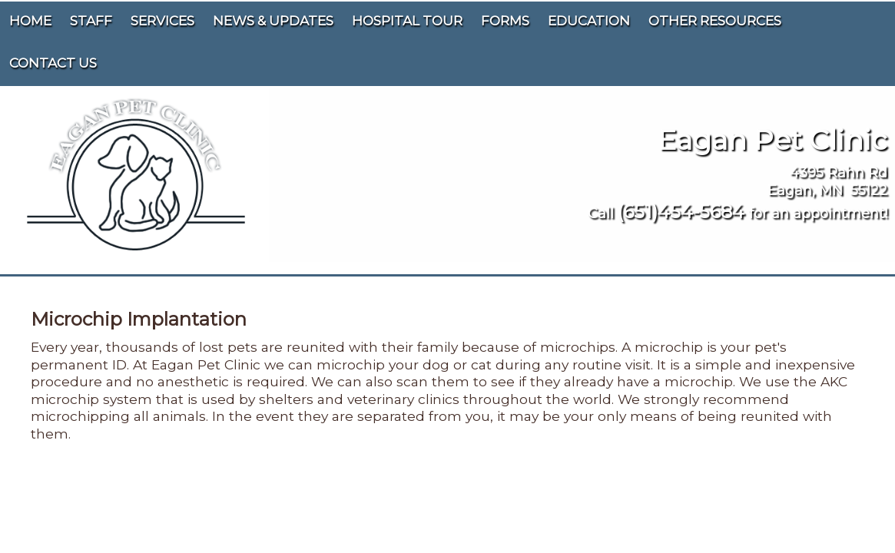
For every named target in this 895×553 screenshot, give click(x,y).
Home (30, 20)
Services (162, 20)
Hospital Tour (407, 20)
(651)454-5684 (681, 211)
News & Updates (273, 20)
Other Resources (714, 20)
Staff (91, 20)
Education (589, 20)
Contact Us (53, 63)
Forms (505, 20)
